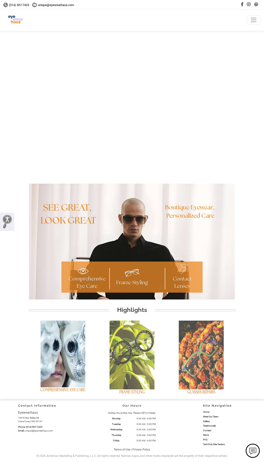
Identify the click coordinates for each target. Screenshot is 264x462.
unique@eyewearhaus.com (53, 5)
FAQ (205, 439)
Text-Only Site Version (214, 444)
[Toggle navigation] (253, 20)
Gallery (206, 421)
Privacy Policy (141, 449)
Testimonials (209, 425)
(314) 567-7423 (16, 5)
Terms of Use (122, 449)
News (206, 434)
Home (206, 411)
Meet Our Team (210, 416)
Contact (207, 430)
